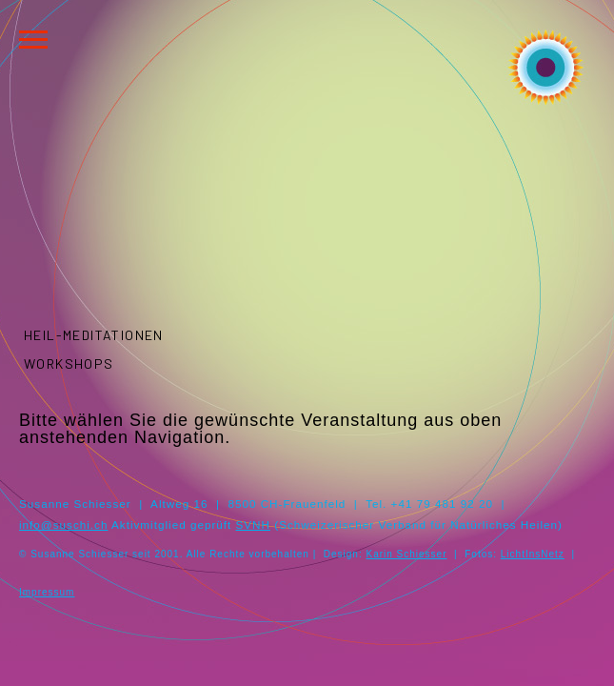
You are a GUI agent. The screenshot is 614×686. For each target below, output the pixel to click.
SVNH (253, 524)
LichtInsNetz (532, 554)
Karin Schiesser (406, 554)
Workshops (69, 363)
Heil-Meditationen (94, 335)
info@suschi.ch (63, 524)
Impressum (46, 592)
